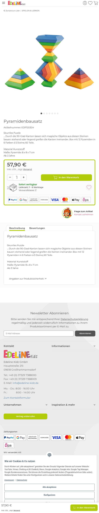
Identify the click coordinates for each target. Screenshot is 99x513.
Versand (27, 169)
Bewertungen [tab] (37, 228)
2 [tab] (44, 113)
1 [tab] (41, 113)
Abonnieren (85, 333)
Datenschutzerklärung (74, 319)
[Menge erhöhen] (23, 177)
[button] (79, 3)
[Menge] (17, 177)
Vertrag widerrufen (25, 416)
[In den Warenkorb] (6, 14)
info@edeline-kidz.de (26, 383)
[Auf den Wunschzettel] (89, 187)
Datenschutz (22, 480)
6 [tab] (55, 113)
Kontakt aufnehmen (83, 214)
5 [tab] (52, 113)
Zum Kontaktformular (17, 397)
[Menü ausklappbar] (3, 1)
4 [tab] (49, 113)
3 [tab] (47, 113)
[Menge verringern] (10, 177)
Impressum (9, 480)
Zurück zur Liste (13, 10)
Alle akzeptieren (49, 487)
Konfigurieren (49, 495)
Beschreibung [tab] (17, 228)
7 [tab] (57, 113)
